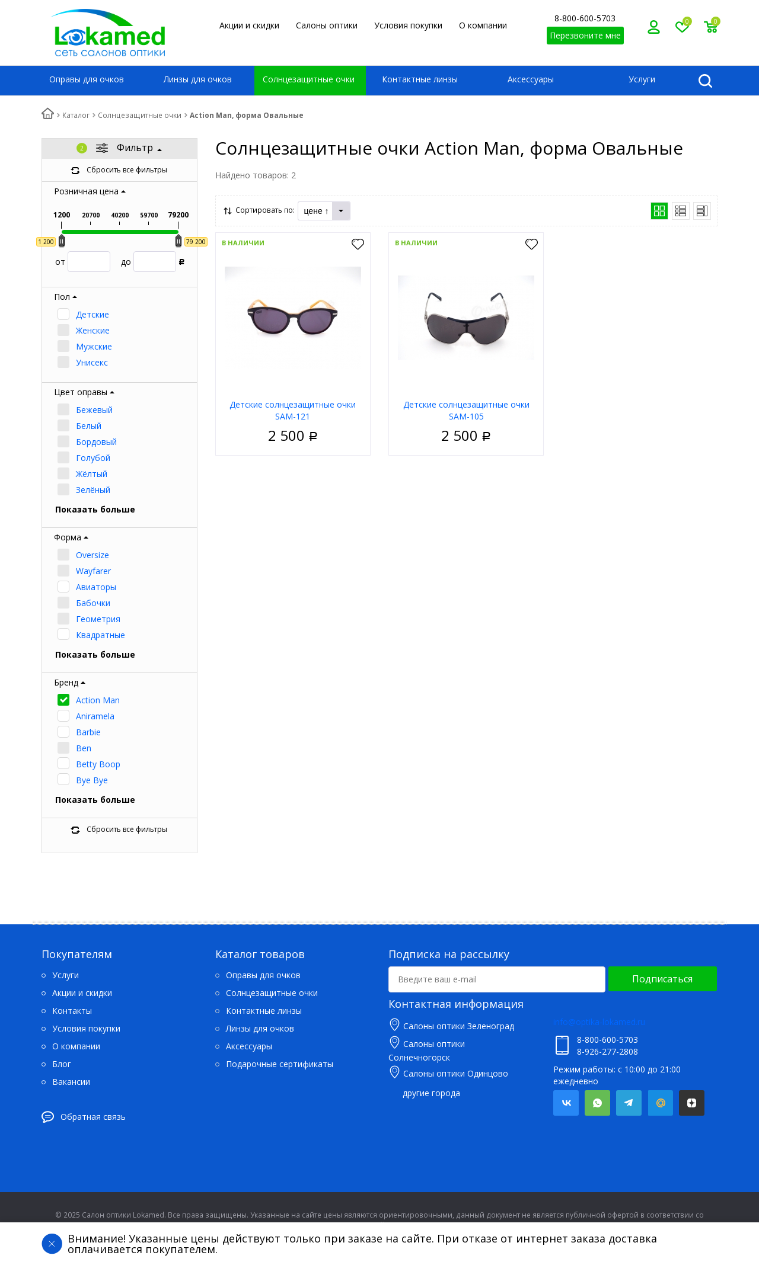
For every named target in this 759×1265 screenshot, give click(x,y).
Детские (92, 314)
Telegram (629, 1103)
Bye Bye (92, 780)
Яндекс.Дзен (691, 1103)
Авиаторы (96, 587)
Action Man (98, 700)
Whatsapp (597, 1103)
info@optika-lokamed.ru (599, 1021)
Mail (660, 1103)
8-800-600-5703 (585, 18)
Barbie (88, 732)
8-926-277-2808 (607, 1051)
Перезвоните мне (585, 35)
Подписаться (662, 978)
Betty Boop (98, 764)
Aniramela (95, 716)
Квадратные (100, 634)
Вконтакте (566, 1103)
